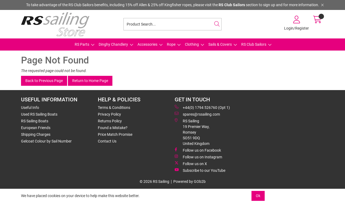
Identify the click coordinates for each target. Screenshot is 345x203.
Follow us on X (191, 163)
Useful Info (30, 107)
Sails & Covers (220, 44)
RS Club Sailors (253, 44)
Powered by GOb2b (189, 181)
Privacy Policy (109, 114)
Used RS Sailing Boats (39, 114)
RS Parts (82, 44)
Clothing (192, 44)
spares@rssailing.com (197, 114)
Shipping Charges (35, 134)
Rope (171, 44)
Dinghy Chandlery (113, 44)
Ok (258, 196)
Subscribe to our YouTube (200, 170)
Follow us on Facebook (198, 150)
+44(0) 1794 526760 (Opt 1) (202, 107)
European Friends (35, 128)
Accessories (147, 44)
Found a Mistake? (112, 128)
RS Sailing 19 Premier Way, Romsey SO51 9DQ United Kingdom (192, 132)
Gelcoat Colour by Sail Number (46, 141)
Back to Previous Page (44, 81)
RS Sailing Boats (34, 121)
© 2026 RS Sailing (154, 181)
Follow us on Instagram (198, 156)
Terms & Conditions (114, 107)
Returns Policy (110, 121)
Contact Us (107, 141)
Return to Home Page (90, 81)
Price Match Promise (115, 134)
